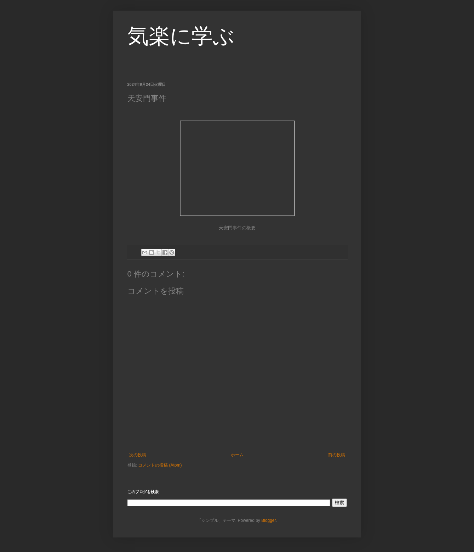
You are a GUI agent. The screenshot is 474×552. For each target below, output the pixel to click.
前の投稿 (336, 454)
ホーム (237, 454)
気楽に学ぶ (180, 36)
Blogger (268, 520)
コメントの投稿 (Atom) (160, 465)
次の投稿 (137, 454)
